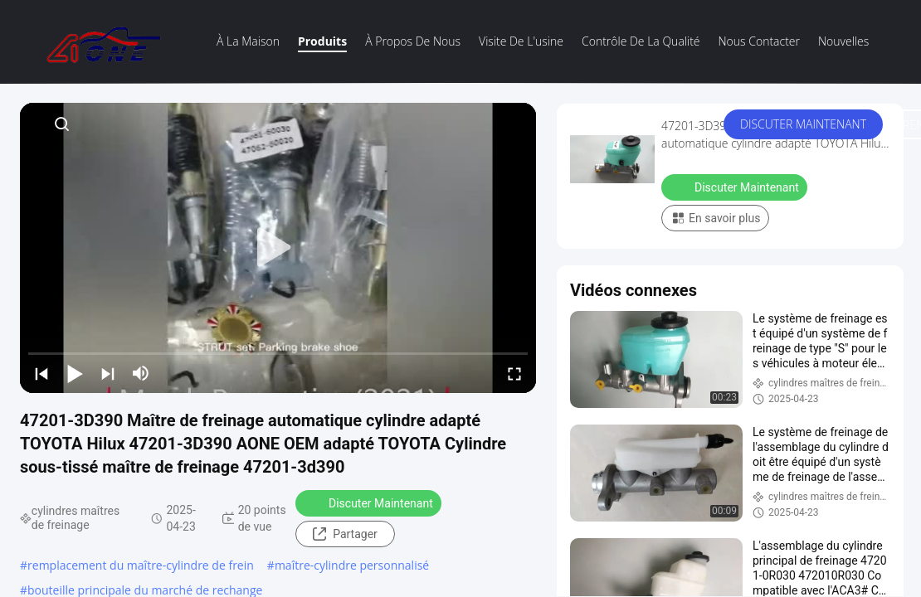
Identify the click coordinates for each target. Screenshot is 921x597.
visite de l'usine (521, 41)
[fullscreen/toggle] (514, 373)
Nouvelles (843, 41)
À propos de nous (412, 41)
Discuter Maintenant (803, 124)
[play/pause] (74, 373)
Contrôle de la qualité (641, 41)
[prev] (41, 373)
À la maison (248, 41)
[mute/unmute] (141, 373)
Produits (322, 41)
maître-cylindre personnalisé (352, 565)
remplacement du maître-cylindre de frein (140, 565)
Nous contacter (759, 41)
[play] (278, 248)
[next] (107, 373)
